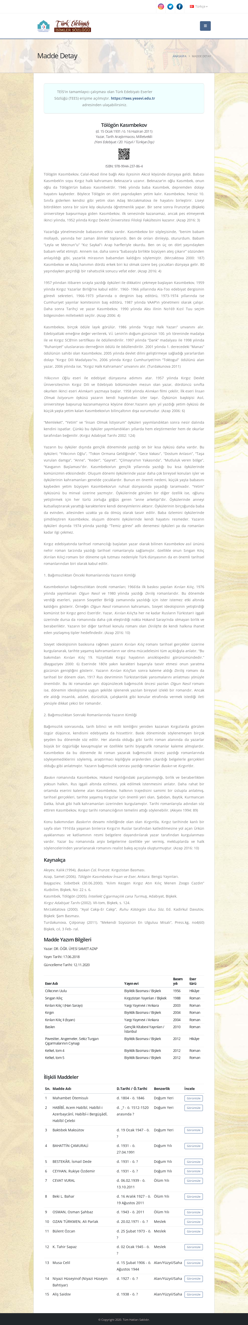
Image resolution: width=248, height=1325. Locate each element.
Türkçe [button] (199, 6)
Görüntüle (193, 1098)
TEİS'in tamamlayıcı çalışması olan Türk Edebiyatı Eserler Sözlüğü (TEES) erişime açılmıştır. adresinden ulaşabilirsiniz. (104, 98)
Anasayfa (179, 56)
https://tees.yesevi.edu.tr (133, 98)
